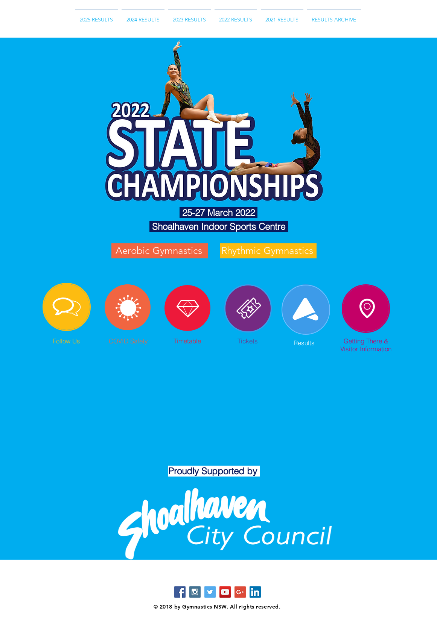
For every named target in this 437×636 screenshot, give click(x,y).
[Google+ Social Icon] (240, 592)
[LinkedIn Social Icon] (255, 592)
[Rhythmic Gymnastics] (268, 250)
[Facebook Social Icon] (180, 592)
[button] (334, 16)
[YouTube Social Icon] (225, 592)
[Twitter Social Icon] (210, 592)
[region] (67, 307)
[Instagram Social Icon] (195, 592)
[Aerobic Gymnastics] (159, 250)
